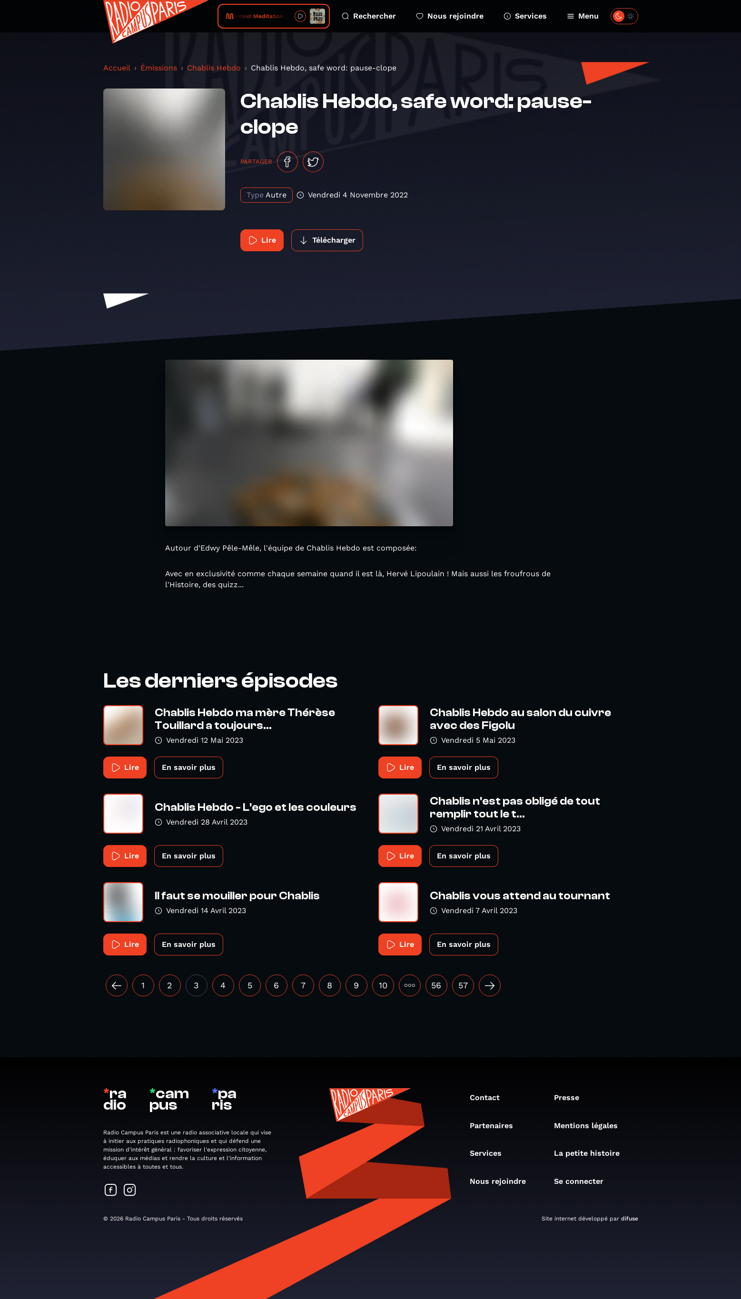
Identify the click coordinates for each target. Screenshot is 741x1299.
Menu (583, 15)
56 (436, 985)
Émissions (158, 67)
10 (383, 985)
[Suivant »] (489, 985)
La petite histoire (591, 1153)
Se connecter (583, 1181)
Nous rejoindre (450, 15)
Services (525, 15)
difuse (629, 1218)
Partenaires (496, 1125)
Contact (489, 1097)
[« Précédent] (116, 985)
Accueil (116, 67)
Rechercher (369, 15)
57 (463, 985)
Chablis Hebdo (214, 67)
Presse (571, 1097)
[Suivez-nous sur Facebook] (111, 1190)
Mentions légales (590, 1125)
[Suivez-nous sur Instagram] (130, 1190)
